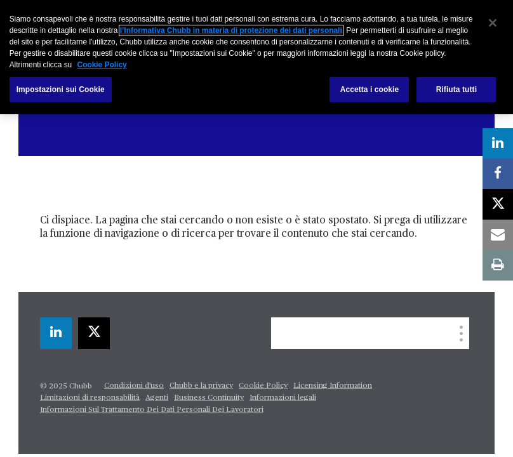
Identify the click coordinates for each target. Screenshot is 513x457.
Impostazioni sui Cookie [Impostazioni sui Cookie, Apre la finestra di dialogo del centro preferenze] (61, 89)
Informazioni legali (283, 398)
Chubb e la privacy (201, 386)
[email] (498, 235)
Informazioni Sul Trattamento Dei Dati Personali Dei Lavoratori (151, 410)
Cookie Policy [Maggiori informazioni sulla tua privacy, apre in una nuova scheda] (102, 64)
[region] (256, 57)
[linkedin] (56, 333)
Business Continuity (209, 398)
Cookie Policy (263, 386)
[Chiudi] (493, 23)
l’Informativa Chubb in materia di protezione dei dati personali (231, 30)
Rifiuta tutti (456, 89)
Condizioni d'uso (134, 386)
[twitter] (94, 333)
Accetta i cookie (369, 89)
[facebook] (498, 174)
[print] (498, 265)
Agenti (156, 398)
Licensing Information (332, 386)
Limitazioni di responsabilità (90, 398)
